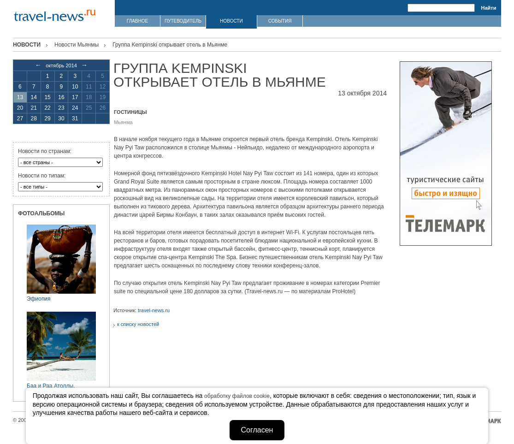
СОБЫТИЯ (280, 21)
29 (47, 118)
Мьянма (123, 122)
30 (61, 118)
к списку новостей (138, 324)
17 (75, 97)
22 (47, 108)
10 (75, 86)
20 (20, 108)
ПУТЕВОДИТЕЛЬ (183, 21)
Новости (27, 44)
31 (75, 118)
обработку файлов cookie (237, 396)
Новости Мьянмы (76, 44)
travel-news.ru (154, 310)
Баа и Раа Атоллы (50, 386)
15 (47, 97)
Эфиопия (39, 299)
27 (20, 118)
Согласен (257, 430)
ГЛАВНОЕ (137, 21)
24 (75, 108)
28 (34, 118)
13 (20, 97)
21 (34, 108)
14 (34, 97)
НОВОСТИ (231, 21)
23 (61, 108)
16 (61, 97)
